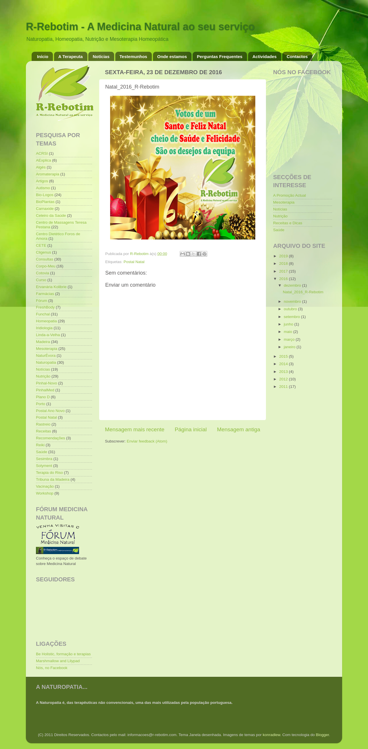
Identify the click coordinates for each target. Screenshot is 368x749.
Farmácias (45, 294)
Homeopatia (46, 321)
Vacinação (45, 486)
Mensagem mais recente (134, 429)
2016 (284, 279)
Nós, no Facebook (52, 668)
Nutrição (43, 376)
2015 (284, 356)
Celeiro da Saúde (51, 215)
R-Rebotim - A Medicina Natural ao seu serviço (140, 26)
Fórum (41, 300)
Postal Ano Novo (50, 411)
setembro (292, 317)
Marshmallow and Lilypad (58, 661)
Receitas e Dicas (287, 223)
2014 (284, 364)
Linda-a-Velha (48, 335)
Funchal (43, 314)
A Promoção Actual (289, 195)
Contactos (297, 56)
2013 (284, 371)
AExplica (43, 160)
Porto (40, 404)
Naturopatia (46, 362)
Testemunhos (133, 56)
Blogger (322, 735)
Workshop (44, 493)
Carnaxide (45, 208)
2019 (284, 256)
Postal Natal (134, 262)
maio (288, 332)
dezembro (293, 285)
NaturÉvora (45, 355)
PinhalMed (45, 390)
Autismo (43, 188)
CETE (41, 245)
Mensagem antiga (238, 429)
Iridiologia (44, 328)
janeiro (290, 347)
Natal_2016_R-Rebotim (303, 292)
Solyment (44, 465)
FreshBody (45, 307)
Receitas (43, 431)
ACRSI (42, 153)
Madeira (43, 342)
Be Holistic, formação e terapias (63, 654)
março (290, 339)
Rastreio (43, 424)
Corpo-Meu (45, 266)
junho (289, 324)
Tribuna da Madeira (53, 479)
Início (42, 56)
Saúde (41, 452)
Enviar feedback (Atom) (147, 441)
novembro (293, 301)
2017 (284, 271)
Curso (41, 280)
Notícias (101, 56)
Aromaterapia (47, 174)
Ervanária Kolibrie (51, 287)
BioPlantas (45, 202)
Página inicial (191, 429)
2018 (284, 263)
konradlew (271, 735)
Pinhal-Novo (46, 383)
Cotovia (42, 273)
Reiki (40, 445)
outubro (291, 309)
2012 (284, 379)
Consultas (44, 259)
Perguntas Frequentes (219, 56)
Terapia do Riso (49, 472)
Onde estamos (172, 56)
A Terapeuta (70, 56)
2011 (284, 386)
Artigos (42, 181)
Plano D (43, 397)
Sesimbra (44, 459)
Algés (41, 167)
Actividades (264, 56)
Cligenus (43, 252)
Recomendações (50, 438)
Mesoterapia (46, 348)
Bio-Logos (44, 195)
